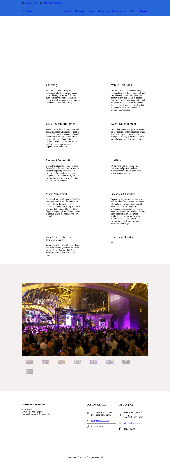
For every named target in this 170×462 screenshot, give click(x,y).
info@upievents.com (52, 3)
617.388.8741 (31, 3)
